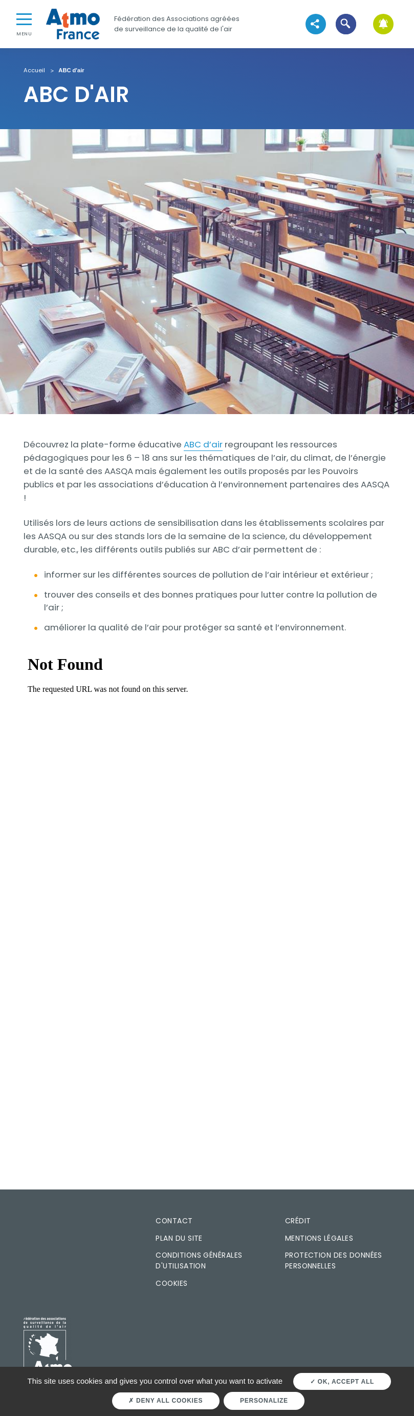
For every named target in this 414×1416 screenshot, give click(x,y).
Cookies (171, 1283)
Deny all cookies (165, 1400)
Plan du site (179, 1238)
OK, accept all (342, 1381)
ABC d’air (203, 444)
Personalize (264, 1400)
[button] (346, 24)
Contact (174, 1221)
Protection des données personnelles (333, 1260)
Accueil (34, 70)
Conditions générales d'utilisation (199, 1260)
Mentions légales (319, 1238)
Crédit (298, 1221)
